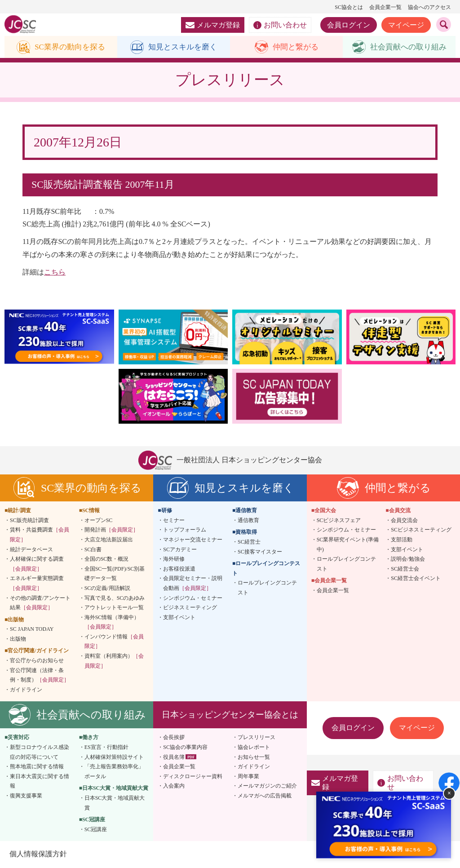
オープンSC (98, 521)
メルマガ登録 (213, 25)
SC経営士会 (405, 569)
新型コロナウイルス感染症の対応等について (39, 752)
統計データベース (31, 550)
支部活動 (401, 540)
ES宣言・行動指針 (106, 747)
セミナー (174, 521)
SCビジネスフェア (339, 521)
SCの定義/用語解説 (107, 588)
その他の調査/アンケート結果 (40, 603)
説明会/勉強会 (408, 559)
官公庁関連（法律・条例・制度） (39, 676)
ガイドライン (26, 690)
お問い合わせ (280, 25)
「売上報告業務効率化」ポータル (114, 772)
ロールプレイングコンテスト (267, 588)
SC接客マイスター (260, 552)
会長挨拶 (174, 738)
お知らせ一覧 (254, 757)
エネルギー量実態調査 (37, 584)
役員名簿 (174, 757)
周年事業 (248, 777)
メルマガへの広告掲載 (265, 796)
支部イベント (179, 618)
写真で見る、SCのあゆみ (114, 598)
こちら (55, 272)
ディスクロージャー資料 (192, 777)
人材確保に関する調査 (37, 564)
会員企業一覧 (385, 7)
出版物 (18, 639)
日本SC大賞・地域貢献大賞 (114, 803)
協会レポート (254, 747)
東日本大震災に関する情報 (39, 782)
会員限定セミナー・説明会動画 (192, 584)
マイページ (406, 25)
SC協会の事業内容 (185, 747)
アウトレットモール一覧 (114, 608)
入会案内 (174, 786)
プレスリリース (256, 738)
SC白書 (93, 550)
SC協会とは (349, 7)
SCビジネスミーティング (421, 530)
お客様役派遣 (179, 569)
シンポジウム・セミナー (192, 598)
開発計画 (111, 530)
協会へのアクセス (429, 7)
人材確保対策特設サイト (114, 757)
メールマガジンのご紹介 (267, 786)
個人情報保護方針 (37, 854)
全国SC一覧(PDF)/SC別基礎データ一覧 (114, 574)
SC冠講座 (95, 830)
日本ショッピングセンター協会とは (230, 715)
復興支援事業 (26, 796)
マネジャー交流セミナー (192, 540)
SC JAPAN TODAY (31, 629)
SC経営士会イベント (416, 579)
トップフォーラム (184, 530)
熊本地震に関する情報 (37, 767)
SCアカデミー (180, 550)
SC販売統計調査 (29, 521)
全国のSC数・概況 (106, 559)
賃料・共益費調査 (39, 535)
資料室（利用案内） (114, 661)
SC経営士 (249, 542)
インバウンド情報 (114, 642)
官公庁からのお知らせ (37, 661)
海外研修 (174, 559)
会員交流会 (404, 521)
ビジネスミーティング (190, 608)
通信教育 (248, 521)
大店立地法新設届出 (108, 540)
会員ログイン (348, 25)
